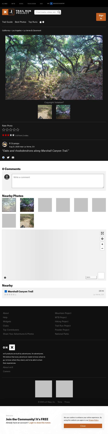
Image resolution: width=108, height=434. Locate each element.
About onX (8, 367)
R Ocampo (14, 143)
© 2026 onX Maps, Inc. (46, 402)
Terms (60, 402)
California (6, 30)
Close (83, 426)
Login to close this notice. (40, 423)
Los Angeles (17, 30)
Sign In (101, 17)
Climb (4, 3)
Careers (6, 371)
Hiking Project (61, 321)
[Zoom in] (102, 244)
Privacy (67, 402)
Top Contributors (11, 329)
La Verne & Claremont (32, 30)
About (6, 313)
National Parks (62, 334)
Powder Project (62, 329)
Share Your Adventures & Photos (18, 334)
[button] (3, 157)
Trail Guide (7, 22)
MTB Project (61, 317)
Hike (21, 3)
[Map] (54, 255)
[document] (83, 422)
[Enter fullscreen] (102, 233)
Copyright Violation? (54, 102)
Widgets (7, 321)
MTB (13, 3)
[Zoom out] (102, 248)
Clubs (6, 325)
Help (5, 317)
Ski (41, 3)
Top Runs (32, 22)
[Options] (101, 275)
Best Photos (20, 22)
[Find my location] (102, 239)
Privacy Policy (93, 420)
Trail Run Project (63, 325)
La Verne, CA (29, 146)
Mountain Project (63, 313)
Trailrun (32, 3)
